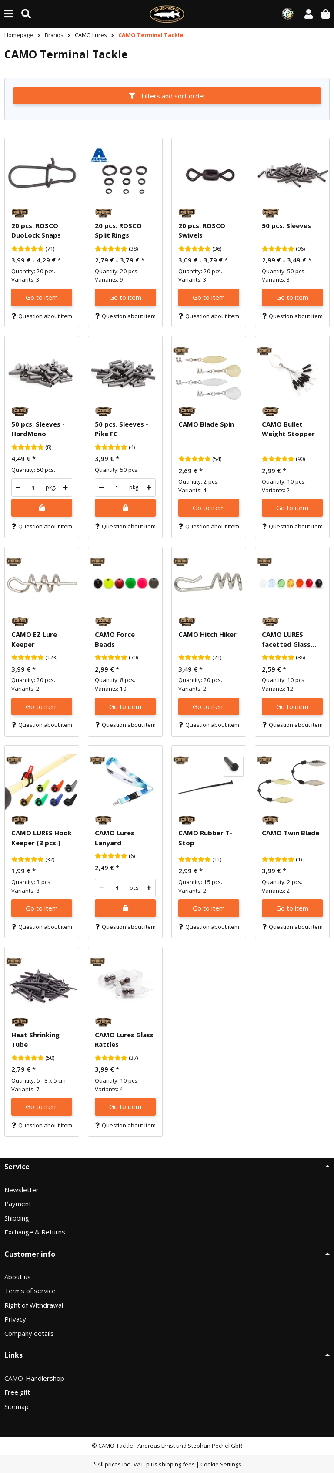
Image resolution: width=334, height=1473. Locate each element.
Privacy (15, 1319)
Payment (17, 1203)
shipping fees (177, 1464)
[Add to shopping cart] (41, 508)
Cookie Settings (220, 1464)
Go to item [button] (42, 297)
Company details (29, 1333)
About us (17, 1276)
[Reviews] (27, 249)
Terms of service (30, 1290)
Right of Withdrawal (33, 1305)
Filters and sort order (167, 95)
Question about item (42, 316)
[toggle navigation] (8, 14)
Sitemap (16, 1406)
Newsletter (21, 1189)
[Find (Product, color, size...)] (26, 14)
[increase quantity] (65, 487)
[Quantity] (33, 487)
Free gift (17, 1392)
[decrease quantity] (18, 487)
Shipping (16, 1218)
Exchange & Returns (34, 1232)
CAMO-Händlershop (34, 1378)
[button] (308, 14)
